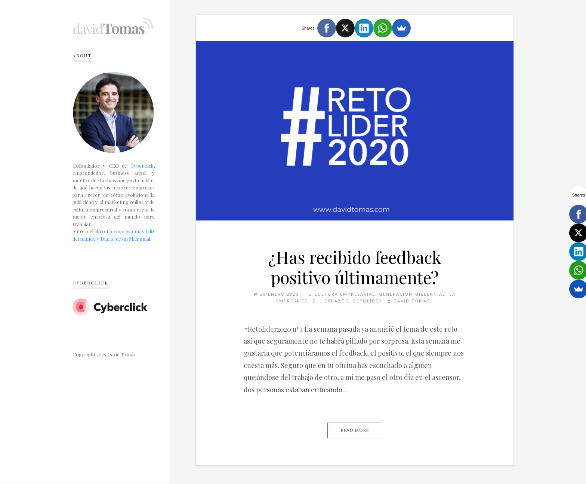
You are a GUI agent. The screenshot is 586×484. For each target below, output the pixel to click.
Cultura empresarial (344, 294)
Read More (355, 430)
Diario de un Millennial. (126, 238)
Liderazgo (334, 301)
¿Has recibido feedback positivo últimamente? (354, 267)
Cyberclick (142, 165)
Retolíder (367, 301)
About (82, 55)
